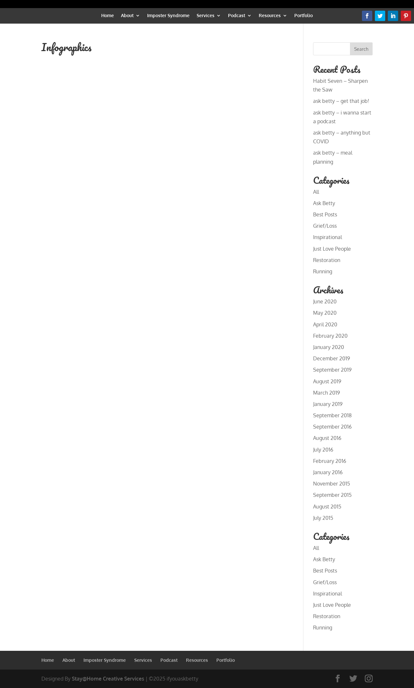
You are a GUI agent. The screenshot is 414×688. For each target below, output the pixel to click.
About (127, 15)
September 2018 (332, 415)
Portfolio (303, 15)
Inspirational (327, 237)
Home (107, 15)
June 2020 (325, 301)
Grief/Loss (325, 226)
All (316, 192)
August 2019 (327, 381)
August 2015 (327, 506)
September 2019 (332, 369)
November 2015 (331, 483)
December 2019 (331, 358)
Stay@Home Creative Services (108, 678)
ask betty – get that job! (341, 101)
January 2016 (328, 472)
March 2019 (326, 392)
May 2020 (325, 313)
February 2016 (329, 461)
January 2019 (328, 404)
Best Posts (325, 214)
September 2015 (332, 495)
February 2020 (330, 336)
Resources (270, 15)
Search (361, 49)
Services (205, 15)
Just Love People (332, 249)
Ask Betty (324, 203)
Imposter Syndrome (168, 15)
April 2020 (325, 324)
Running (322, 271)
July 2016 (323, 449)
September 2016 (332, 426)
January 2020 (328, 347)
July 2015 (323, 518)
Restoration (326, 260)
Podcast (236, 15)
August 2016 (327, 438)
